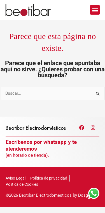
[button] (95, 10)
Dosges (85, 201)
